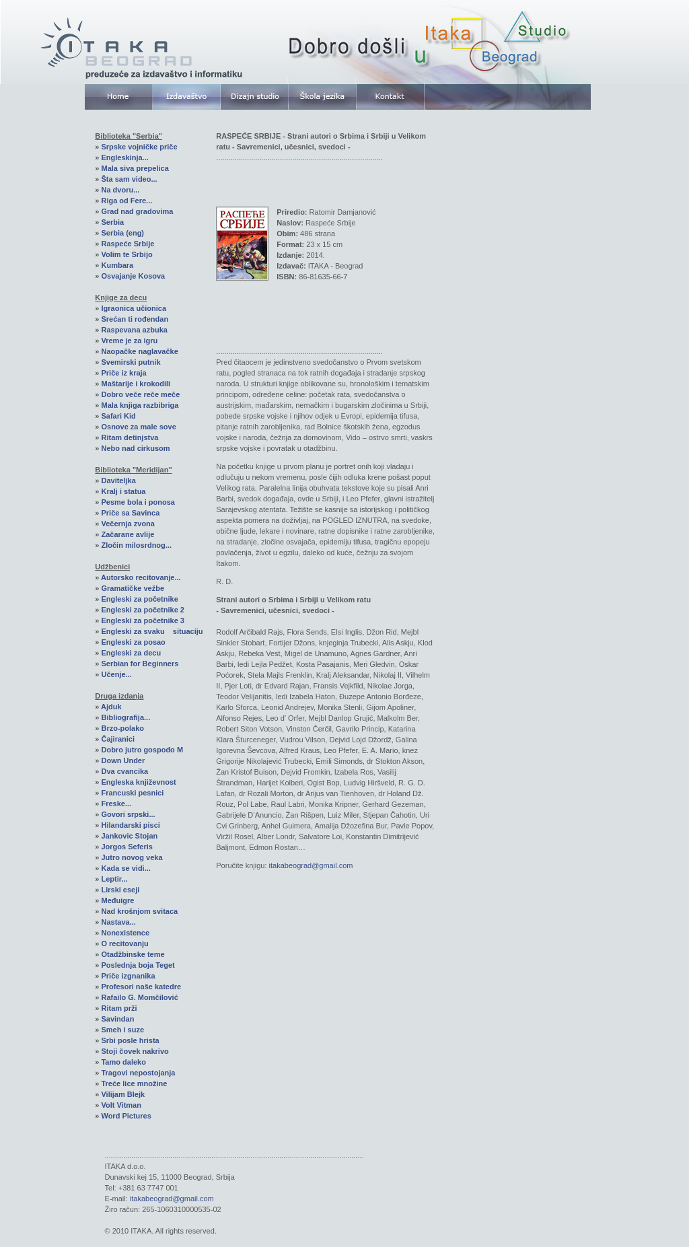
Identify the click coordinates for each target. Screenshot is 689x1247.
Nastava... (118, 922)
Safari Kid (118, 416)
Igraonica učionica (133, 308)
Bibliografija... (125, 717)
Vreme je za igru (129, 340)
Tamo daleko (123, 1062)
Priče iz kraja (123, 373)
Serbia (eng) (122, 233)
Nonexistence (125, 933)
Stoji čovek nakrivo (134, 1051)
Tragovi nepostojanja (138, 1073)
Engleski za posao (133, 642)
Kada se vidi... (125, 868)
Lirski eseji (120, 890)
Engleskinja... (124, 157)
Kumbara (117, 265)
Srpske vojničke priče (139, 147)
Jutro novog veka (131, 857)
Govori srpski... (128, 814)
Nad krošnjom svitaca (139, 911)
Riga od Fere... (126, 201)
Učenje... (116, 674)
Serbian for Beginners (139, 664)
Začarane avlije (127, 534)
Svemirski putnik (130, 362)
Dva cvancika (124, 771)
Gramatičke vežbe (132, 588)
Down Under (123, 760)
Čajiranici (118, 739)
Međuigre (117, 900)
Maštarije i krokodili (135, 384)
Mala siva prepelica (134, 168)
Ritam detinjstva (129, 437)
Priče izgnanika (128, 976)
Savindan (117, 1019)
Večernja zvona (128, 524)
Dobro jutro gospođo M (142, 750)
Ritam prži (119, 1008)
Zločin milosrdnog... (136, 545)
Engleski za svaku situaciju (152, 631)
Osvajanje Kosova (133, 276)
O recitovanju (124, 943)
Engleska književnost (138, 782)
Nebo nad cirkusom (135, 448)
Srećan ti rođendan (134, 319)
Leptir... (114, 879)
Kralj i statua (123, 491)
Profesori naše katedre (141, 987)
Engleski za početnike (139, 599)
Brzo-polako (122, 728)
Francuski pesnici (132, 793)
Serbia (112, 222)
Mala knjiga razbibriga (139, 405)
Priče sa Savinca (130, 513)
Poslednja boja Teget (137, 965)
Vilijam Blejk (123, 1094)
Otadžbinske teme (132, 954)
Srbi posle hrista (130, 1040)
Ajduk (111, 707)
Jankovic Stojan (129, 836)
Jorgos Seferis (126, 847)
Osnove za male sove (138, 427)
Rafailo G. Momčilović (139, 997)
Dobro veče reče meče (140, 394)
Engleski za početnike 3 (142, 620)
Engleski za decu (131, 653)
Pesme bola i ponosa (137, 502)
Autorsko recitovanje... (141, 577)
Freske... (116, 803)
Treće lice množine (134, 1083)
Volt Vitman (121, 1105)
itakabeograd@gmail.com (311, 865)
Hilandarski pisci (130, 825)
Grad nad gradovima (137, 211)
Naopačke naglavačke (139, 351)
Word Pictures (126, 1116)
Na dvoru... (120, 190)
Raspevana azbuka (134, 330)
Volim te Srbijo (126, 254)
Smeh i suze (122, 1030)
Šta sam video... (129, 179)
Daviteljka (118, 480)
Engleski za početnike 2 (142, 610)
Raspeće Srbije (127, 244)
